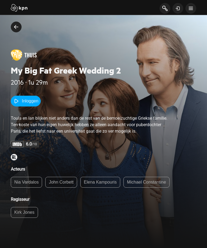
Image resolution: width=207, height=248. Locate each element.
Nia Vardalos (26, 182)
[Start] (19, 8)
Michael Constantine (146, 182)
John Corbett (61, 182)
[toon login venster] (177, 8)
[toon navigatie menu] (190, 8)
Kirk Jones (24, 212)
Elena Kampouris (100, 182)
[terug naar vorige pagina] (16, 27)
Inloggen (25, 101)
